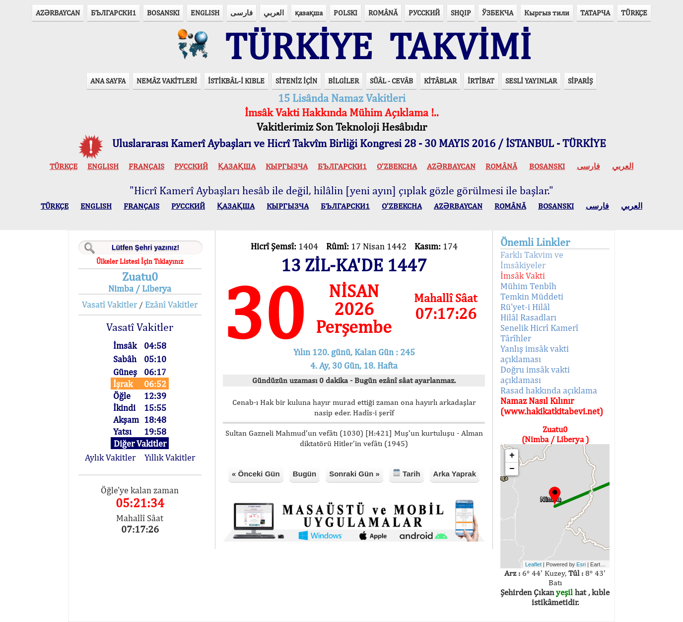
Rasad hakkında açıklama (548, 390)
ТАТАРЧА (595, 12)
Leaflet (533, 564)
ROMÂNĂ (383, 12)
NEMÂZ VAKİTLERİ (167, 81)
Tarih (406, 473)
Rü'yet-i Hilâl (525, 307)
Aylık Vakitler (110, 457)
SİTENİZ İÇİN (296, 81)
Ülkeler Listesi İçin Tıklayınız (139, 261)
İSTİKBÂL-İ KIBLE (236, 81)
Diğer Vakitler (140, 443)
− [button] (512, 469)
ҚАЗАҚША (237, 166)
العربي (274, 12)
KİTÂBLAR (440, 81)
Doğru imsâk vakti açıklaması (535, 374)
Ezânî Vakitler (171, 304)
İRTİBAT (481, 81)
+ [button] (512, 456)
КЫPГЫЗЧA (287, 166)
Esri (581, 564)
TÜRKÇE (634, 12)
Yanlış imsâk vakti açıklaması (534, 353)
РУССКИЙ (424, 12)
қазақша (309, 12)
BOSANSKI (163, 12)
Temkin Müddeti (531, 296)
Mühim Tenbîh (528, 286)
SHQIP (461, 12)
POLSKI (345, 12)
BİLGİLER (343, 81)
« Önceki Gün (256, 473)
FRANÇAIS (146, 166)
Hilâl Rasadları (528, 317)
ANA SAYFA (108, 81)
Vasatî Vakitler (109, 304)
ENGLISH (205, 12)
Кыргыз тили (546, 12)
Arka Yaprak (454, 473)
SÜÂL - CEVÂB (391, 81)
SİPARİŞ (580, 81)
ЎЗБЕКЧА (497, 12)
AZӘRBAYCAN (58, 12)
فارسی (241, 12)
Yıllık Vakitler (169, 457)
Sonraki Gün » (354, 473)
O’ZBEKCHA (397, 166)
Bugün (304, 473)
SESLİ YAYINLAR (531, 81)
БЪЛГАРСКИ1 (113, 12)
